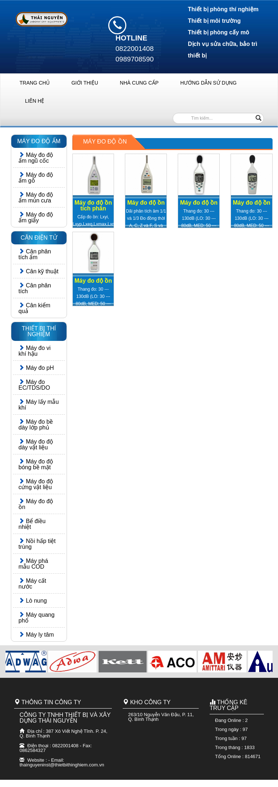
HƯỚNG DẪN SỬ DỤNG (208, 83)
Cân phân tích (34, 288)
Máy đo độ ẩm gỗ (35, 178)
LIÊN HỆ (34, 101)
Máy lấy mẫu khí (38, 405)
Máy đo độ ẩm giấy (35, 217)
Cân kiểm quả (34, 308)
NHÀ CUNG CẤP (139, 83)
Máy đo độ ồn (35, 504)
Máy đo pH (36, 368)
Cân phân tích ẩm (34, 254)
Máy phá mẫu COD (33, 564)
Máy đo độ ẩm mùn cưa (35, 198)
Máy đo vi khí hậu (34, 351)
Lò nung (32, 601)
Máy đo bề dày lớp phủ (35, 425)
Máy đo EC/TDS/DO (34, 385)
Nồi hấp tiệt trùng (37, 544)
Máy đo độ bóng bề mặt (35, 464)
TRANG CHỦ (35, 83)
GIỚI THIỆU (84, 83)
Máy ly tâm (36, 635)
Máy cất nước (32, 584)
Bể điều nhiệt (32, 524)
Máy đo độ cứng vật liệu (35, 484)
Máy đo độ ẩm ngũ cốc (35, 158)
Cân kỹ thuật (38, 271)
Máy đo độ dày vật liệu (35, 444)
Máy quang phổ (36, 618)
